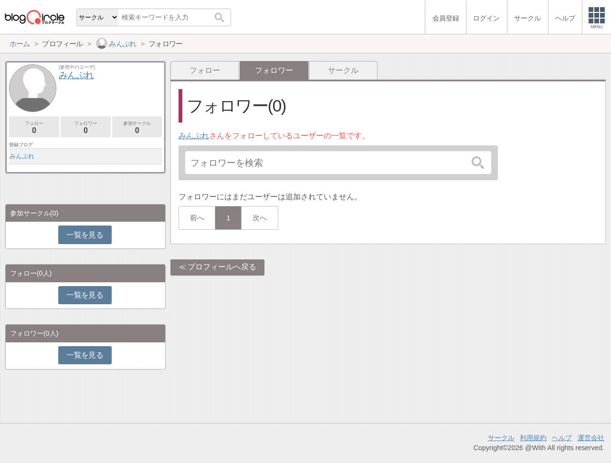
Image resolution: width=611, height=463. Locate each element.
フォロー (205, 70)
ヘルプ (562, 438)
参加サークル (137, 127)
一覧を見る (84, 235)
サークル (343, 70)
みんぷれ (194, 136)
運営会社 (591, 438)
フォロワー (86, 127)
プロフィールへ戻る (222, 267)
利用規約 (533, 438)
